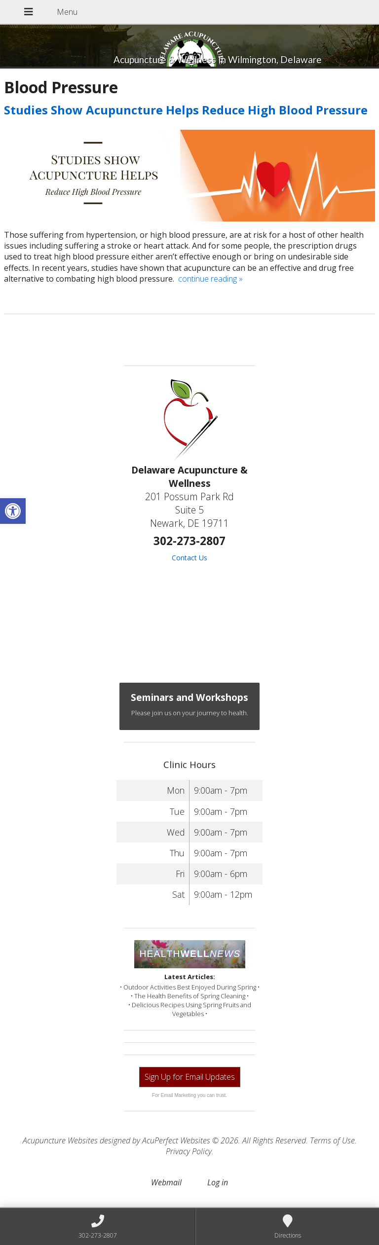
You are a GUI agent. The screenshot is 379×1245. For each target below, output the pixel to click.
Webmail (166, 1182)
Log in (217, 1182)
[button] (13, 511)
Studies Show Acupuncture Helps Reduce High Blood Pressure (186, 110)
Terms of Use (332, 1140)
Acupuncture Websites (60, 1140)
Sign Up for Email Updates (190, 1076)
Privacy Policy (189, 1151)
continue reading (210, 278)
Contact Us (189, 557)
